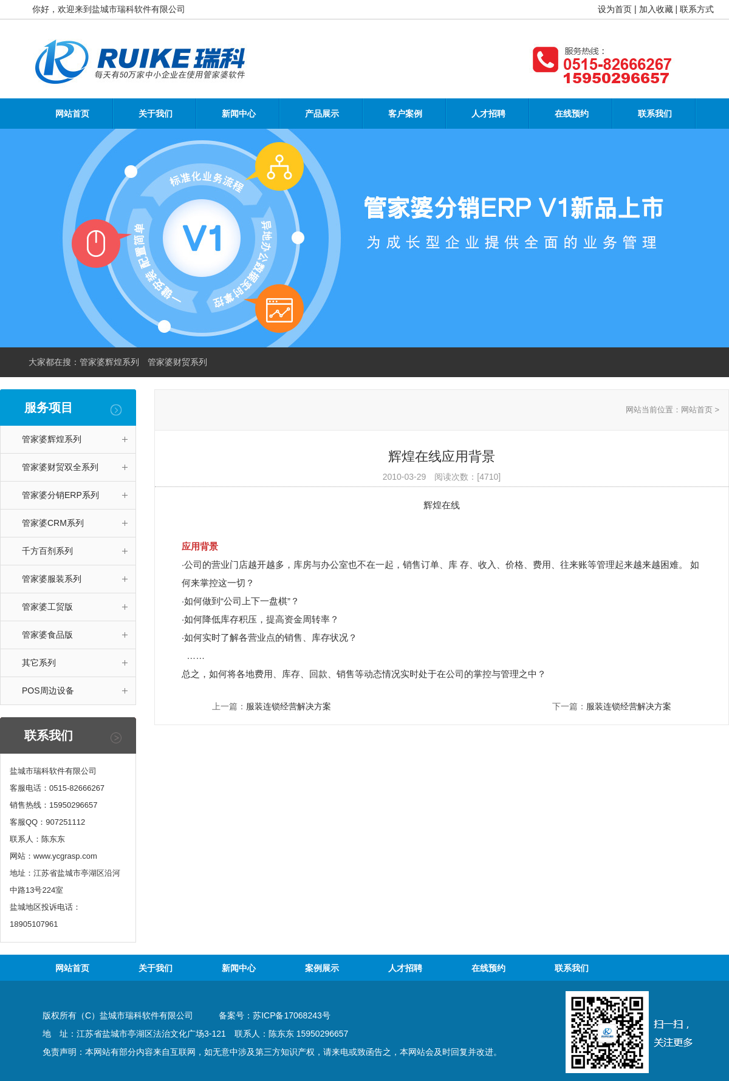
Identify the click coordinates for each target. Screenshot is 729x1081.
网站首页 (72, 113)
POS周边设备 (48, 690)
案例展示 (322, 968)
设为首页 (615, 9)
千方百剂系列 (47, 551)
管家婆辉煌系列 (51, 439)
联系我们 (655, 113)
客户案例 (405, 113)
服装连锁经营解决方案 (288, 706)
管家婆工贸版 (47, 607)
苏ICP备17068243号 (291, 1015)
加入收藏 (656, 9)
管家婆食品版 (47, 634)
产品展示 (322, 113)
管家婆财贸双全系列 (60, 467)
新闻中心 (239, 113)
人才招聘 (488, 113)
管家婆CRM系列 (53, 523)
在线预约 (572, 113)
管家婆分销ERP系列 (60, 495)
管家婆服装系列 (51, 579)
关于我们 (156, 113)
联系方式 (697, 9)
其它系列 (39, 662)
